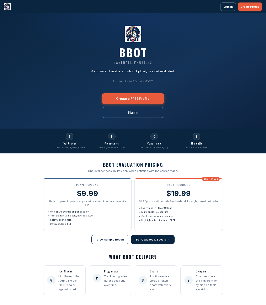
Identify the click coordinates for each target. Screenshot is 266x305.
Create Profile (250, 6)
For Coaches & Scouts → (152, 239)
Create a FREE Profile (133, 99)
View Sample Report (110, 239)
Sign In (228, 6)
